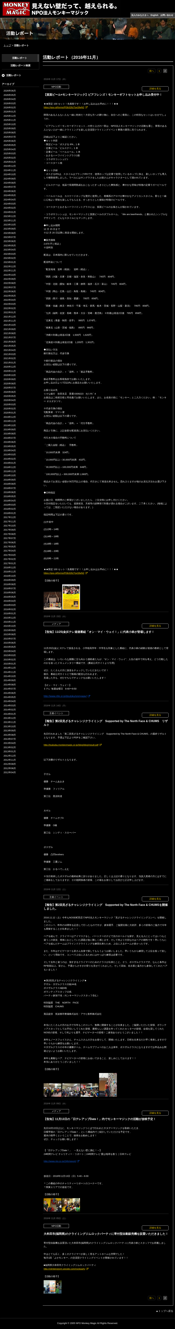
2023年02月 (10, 258)
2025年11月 (10, 120)
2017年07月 (10, 538)
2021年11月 (10, 320)
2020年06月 (10, 392)
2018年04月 (10, 500)
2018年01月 (10, 513)
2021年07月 (10, 337)
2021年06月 (10, 341)
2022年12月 (10, 266)
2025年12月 (10, 116)
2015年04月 (10, 651)
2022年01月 (10, 312)
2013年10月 (10, 726)
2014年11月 (10, 672)
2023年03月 (10, 254)
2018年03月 (10, 504)
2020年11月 (10, 371)
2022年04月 (10, 300)
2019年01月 (10, 463)
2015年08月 (10, 634)
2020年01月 (10, 412)
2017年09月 (10, 529)
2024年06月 (10, 191)
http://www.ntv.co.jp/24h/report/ (60, 1161)
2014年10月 (10, 676)
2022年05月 (10, 295)
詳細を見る (155, 88)
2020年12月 (10, 366)
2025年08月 (10, 132)
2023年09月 (10, 228)
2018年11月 (10, 471)
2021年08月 (10, 333)
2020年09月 (10, 379)
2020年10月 (10, 375)
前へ (151, 71)
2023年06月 (10, 241)
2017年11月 (10, 521)
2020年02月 (10, 408)
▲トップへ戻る (164, 1311)
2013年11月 (10, 722)
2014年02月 (10, 709)
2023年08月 (10, 233)
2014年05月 (10, 697)
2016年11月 (10, 571)
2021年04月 (10, 350)
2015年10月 (10, 626)
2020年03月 (10, 404)
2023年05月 (10, 245)
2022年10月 (10, 275)
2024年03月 (10, 203)
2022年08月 (10, 283)
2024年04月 (10, 199)
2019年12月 (10, 417)
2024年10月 (10, 174)
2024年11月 (10, 170)
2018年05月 (10, 496)
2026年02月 (10, 107)
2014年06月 (10, 693)
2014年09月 (10, 680)
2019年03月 (10, 454)
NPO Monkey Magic (86, 1323)
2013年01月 (10, 751)
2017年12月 (10, 517)
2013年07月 (10, 739)
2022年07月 (10, 287)
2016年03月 (10, 605)
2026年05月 (10, 95)
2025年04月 (10, 149)
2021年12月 (10, 316)
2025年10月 (10, 124)
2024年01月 (10, 212)
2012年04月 (10, 772)
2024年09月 (10, 178)
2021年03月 (10, 354)
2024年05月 (10, 195)
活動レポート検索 (20, 65)
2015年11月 (10, 622)
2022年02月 (10, 308)
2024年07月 (10, 187)
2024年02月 (10, 207)
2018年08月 (10, 484)
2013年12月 (10, 718)
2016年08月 (10, 584)
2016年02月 (10, 609)
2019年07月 (10, 438)
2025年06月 (10, 141)
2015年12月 (10, 617)
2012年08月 (10, 764)
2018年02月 (10, 509)
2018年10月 (10, 475)
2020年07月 (10, 387)
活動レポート (19, 57)
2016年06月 (10, 592)
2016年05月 (10, 596)
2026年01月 (10, 111)
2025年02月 (10, 157)
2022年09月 (10, 279)
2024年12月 (10, 166)
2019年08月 (10, 433)
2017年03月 (10, 555)
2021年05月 (10, 345)
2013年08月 (10, 735)
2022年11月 (10, 270)
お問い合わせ (166, 15)
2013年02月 (10, 747)
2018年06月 (10, 492)
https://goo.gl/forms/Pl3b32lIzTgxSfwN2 (64, 107)
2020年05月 (10, 396)
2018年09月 (10, 479)
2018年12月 (10, 467)
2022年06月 (10, 291)
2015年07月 (10, 638)
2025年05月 (10, 145)
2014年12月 (10, 667)
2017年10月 (10, 525)
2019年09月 (10, 429)
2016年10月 (10, 576)
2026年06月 (10, 90)
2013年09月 (10, 730)
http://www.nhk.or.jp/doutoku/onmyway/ (65, 696)
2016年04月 (10, 601)
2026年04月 (10, 99)
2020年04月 (10, 400)
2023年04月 (10, 249)
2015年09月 (10, 630)
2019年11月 (10, 421)
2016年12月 (10, 567)
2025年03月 (10, 153)
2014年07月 (10, 688)
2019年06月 (10, 442)
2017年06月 (10, 542)
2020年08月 (10, 383)
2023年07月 (10, 237)
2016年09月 (10, 580)
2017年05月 (10, 546)
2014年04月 (10, 701)
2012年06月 (10, 768)
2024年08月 (10, 182)
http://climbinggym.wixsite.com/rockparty (64, 1269)
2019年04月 (10, 450)
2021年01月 (10, 362)
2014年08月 (10, 684)
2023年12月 (10, 216)
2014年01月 (10, 714)
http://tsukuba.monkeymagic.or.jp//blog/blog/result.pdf (71, 745)
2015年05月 (10, 647)
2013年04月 (10, 743)
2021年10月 (10, 325)
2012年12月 (10, 755)
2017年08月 (10, 534)
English (154, 15)
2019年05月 (10, 446)
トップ (7, 45)
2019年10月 (10, 425)
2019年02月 (10, 458)
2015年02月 (10, 659)
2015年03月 (10, 655)
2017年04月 (10, 550)
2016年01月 (10, 613)
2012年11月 (10, 760)
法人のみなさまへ (139, 15)
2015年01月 (10, 663)
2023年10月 (10, 224)
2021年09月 (10, 329)
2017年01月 (10, 563)
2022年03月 (10, 304)
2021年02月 (10, 358)
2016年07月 (10, 588)
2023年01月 (10, 262)
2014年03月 (10, 705)
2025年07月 (10, 137)
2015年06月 (10, 642)
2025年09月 (10, 128)
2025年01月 (10, 162)
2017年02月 (10, 559)
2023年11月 (10, 220)
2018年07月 (10, 488)
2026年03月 (10, 103)
